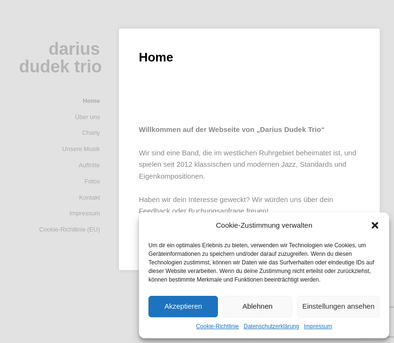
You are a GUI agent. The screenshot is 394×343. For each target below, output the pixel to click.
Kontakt (89, 197)
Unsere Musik (81, 148)
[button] (375, 225)
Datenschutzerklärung (271, 326)
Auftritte (89, 165)
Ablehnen (257, 306)
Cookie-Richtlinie (217, 326)
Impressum (318, 326)
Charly (91, 132)
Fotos (92, 181)
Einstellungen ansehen (338, 306)
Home (91, 100)
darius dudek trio (60, 57)
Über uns (87, 117)
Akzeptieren (183, 306)
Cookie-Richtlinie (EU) (69, 229)
